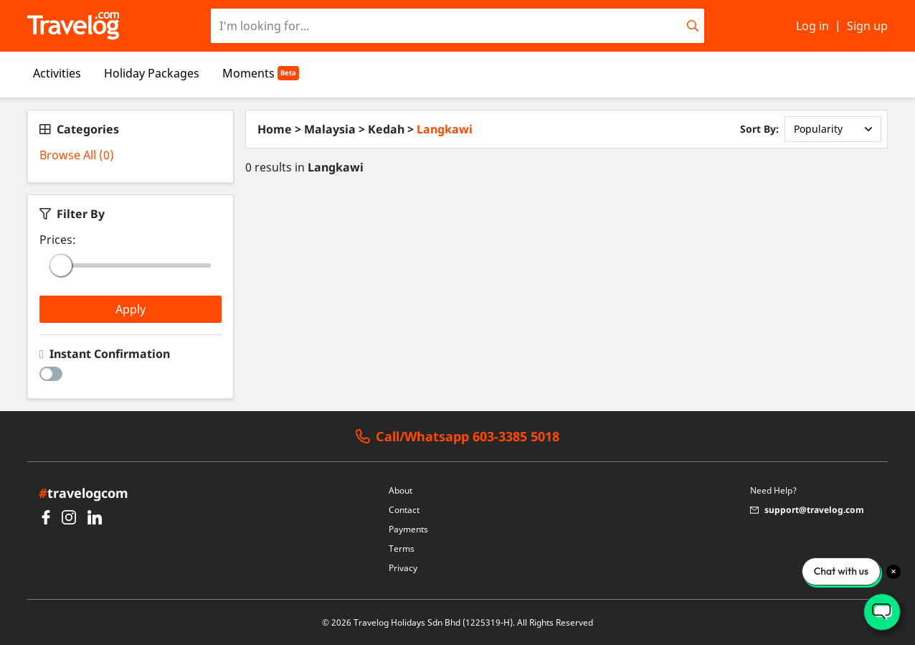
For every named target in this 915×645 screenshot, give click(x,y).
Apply (130, 309)
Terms (401, 548)
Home (274, 129)
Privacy (403, 568)
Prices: (57, 239)
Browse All (76, 155)
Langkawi (445, 129)
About (400, 490)
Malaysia (330, 129)
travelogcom (83, 493)
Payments (408, 529)
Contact (404, 510)
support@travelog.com (807, 509)
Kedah (386, 129)
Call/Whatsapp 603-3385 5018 (457, 436)
